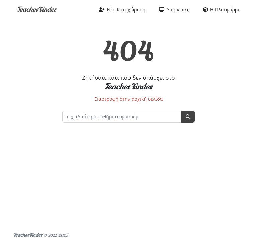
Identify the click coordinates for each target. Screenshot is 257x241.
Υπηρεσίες (174, 9)
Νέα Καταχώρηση (122, 9)
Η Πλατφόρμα (222, 9)
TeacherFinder (36, 9)
